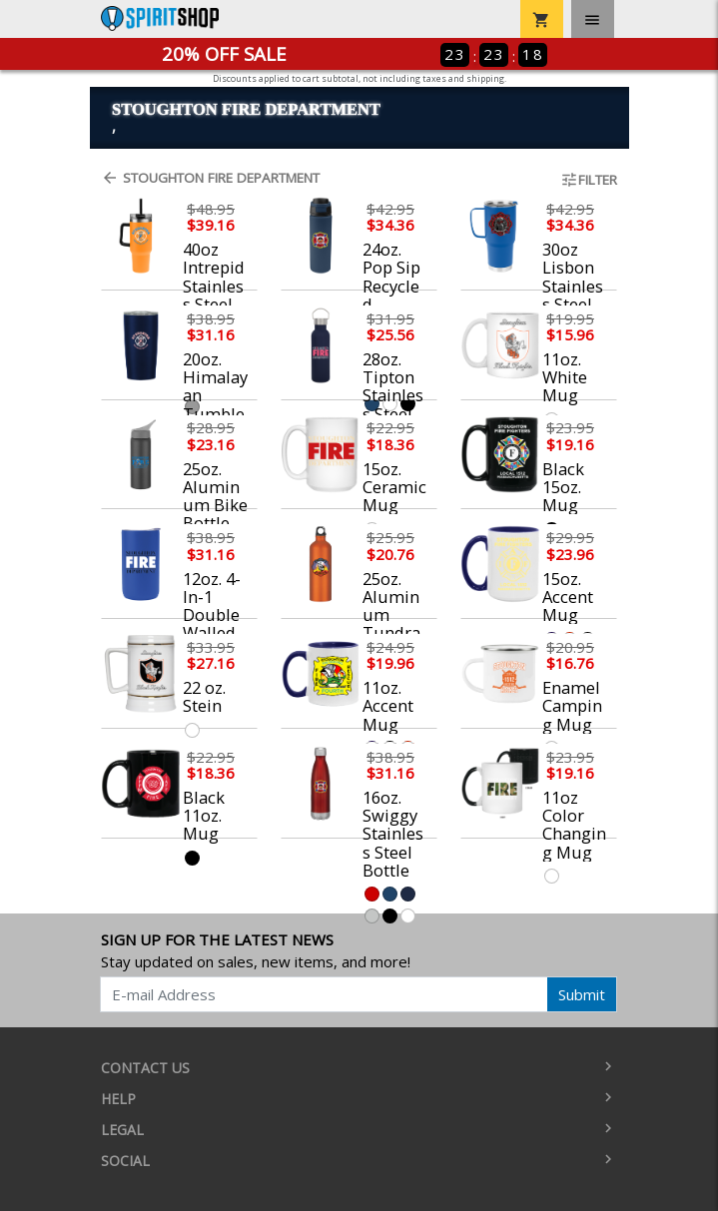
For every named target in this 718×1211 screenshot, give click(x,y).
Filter (588, 180)
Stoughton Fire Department (210, 178)
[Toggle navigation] (592, 19)
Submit (581, 994)
